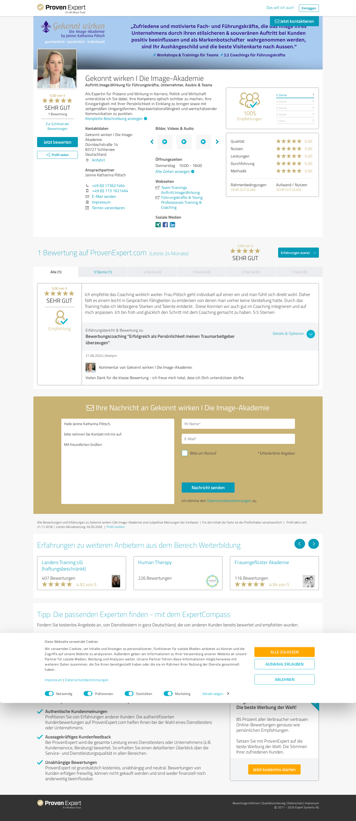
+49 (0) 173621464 (108, 185)
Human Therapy (155, 562)
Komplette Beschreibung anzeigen (115, 118)
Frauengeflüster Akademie (262, 562)
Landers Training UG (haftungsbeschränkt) (64, 565)
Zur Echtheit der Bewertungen (57, 126)
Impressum (54, 798)
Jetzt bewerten (57, 142)
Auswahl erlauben (285, 782)
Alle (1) (55, 271)
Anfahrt (98, 160)
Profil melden (116, 527)
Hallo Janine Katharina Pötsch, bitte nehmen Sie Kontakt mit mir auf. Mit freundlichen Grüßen (118, 461)
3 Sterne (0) (201, 271)
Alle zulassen (284, 770)
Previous (151, 141)
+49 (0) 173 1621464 (110, 190)
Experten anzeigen (64, 668)
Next (217, 141)
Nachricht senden (208, 487)
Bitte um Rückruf (203, 453)
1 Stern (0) (299, 271)
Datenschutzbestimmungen (87, 798)
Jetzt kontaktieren (294, 21)
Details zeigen (212, 811)
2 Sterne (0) (251, 271)
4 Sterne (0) (152, 271)
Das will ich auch (280, 7)
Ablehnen (284, 797)
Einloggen (309, 8)
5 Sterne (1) (103, 271)
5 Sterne (281, 95)
